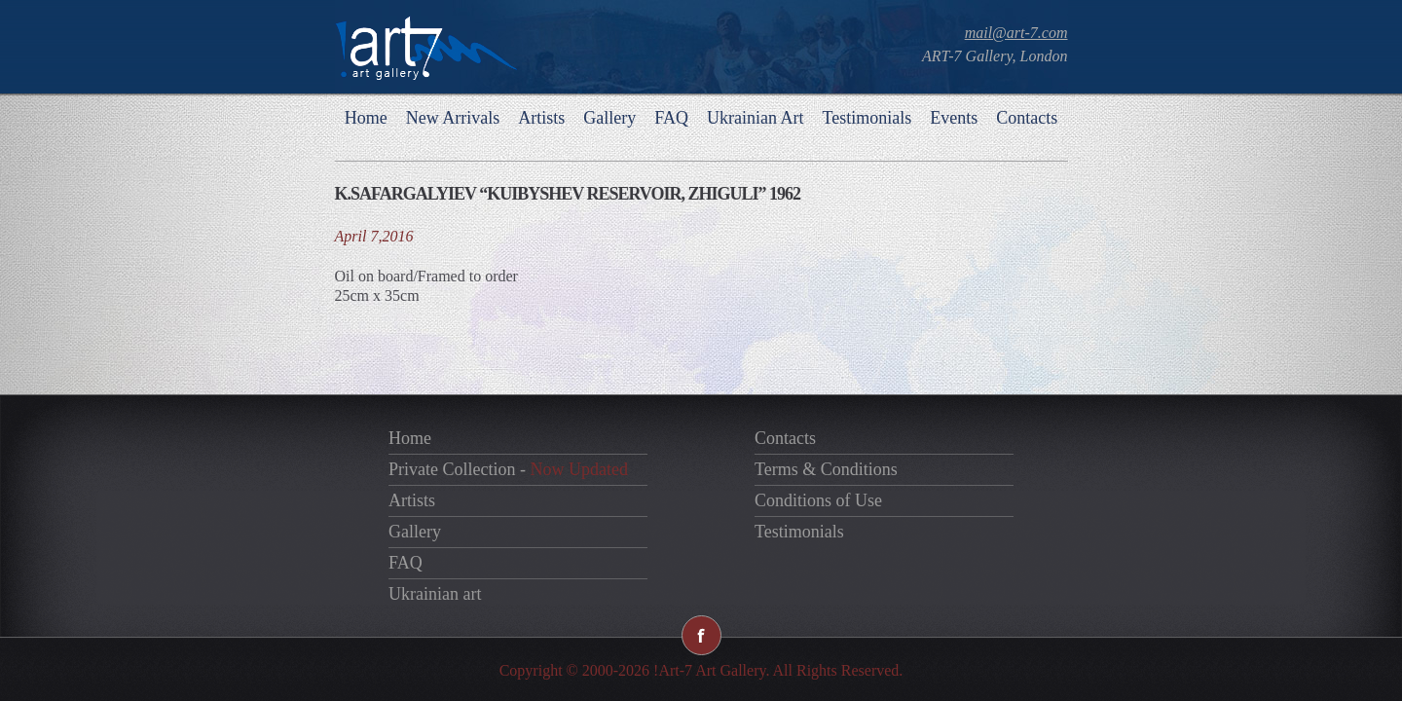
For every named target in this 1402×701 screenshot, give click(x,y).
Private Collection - (508, 469)
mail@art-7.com (1016, 32)
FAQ (671, 118)
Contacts (1026, 118)
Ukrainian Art (755, 118)
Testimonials (866, 118)
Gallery (609, 118)
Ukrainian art (434, 594)
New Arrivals (452, 118)
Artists (541, 118)
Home (366, 118)
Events (954, 118)
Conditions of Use (818, 500)
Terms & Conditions (826, 469)
